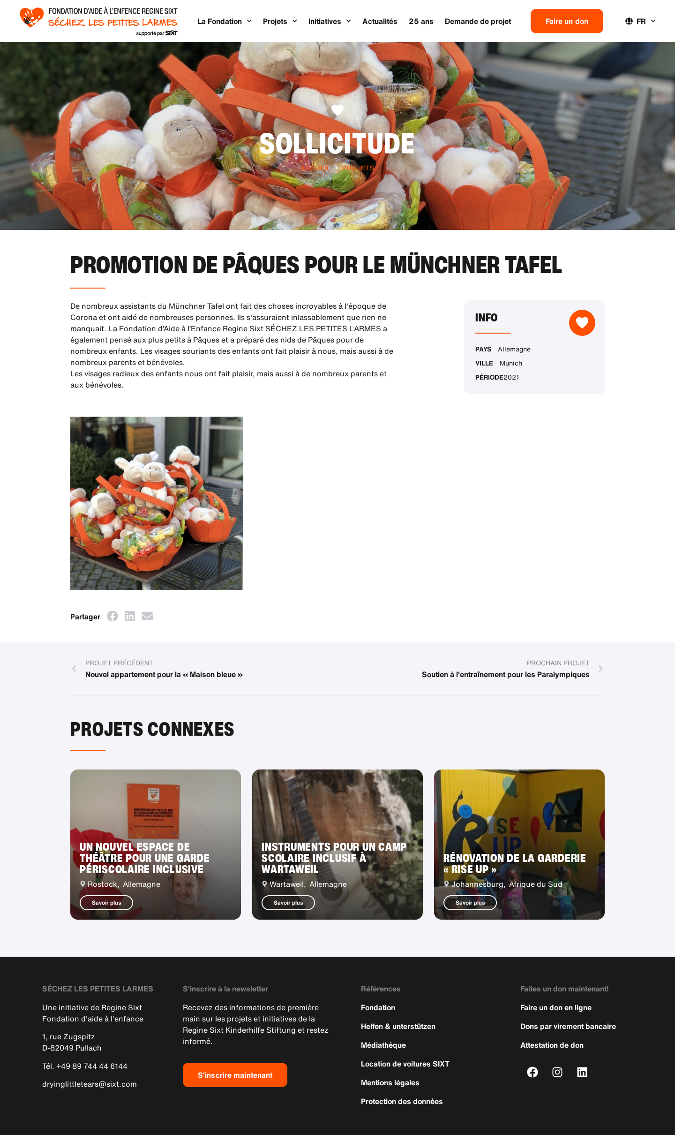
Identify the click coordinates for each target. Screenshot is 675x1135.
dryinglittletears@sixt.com (89, 1083)
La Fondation (224, 21)
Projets (280, 21)
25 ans (421, 21)
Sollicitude (338, 143)
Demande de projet (478, 21)
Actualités (380, 21)
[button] (112, 616)
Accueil (315, 168)
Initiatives (329, 21)
